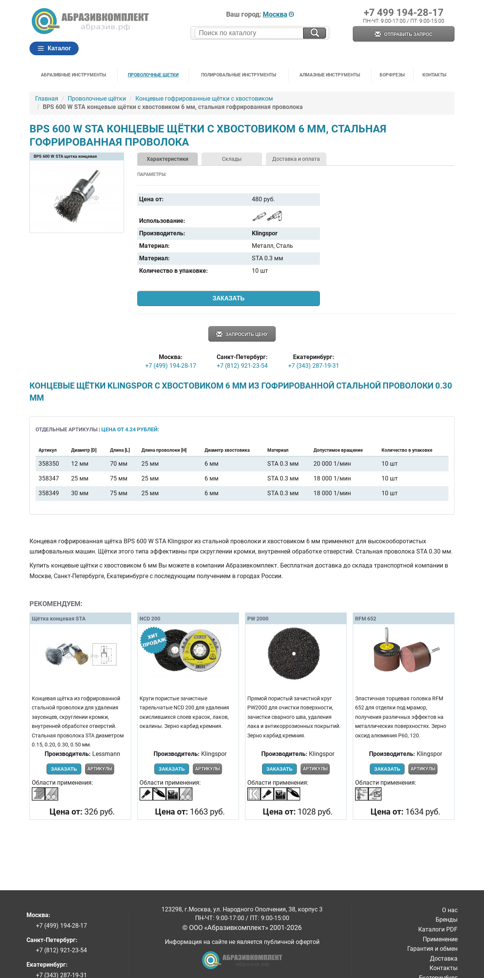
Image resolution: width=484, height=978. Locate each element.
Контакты (434, 75)
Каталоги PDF (438, 929)
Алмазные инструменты (329, 75)
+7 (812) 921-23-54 (242, 365)
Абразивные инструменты (73, 75)
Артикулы (99, 768)
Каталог (54, 48)
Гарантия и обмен (432, 948)
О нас (450, 910)
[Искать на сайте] (314, 33)
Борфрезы (392, 75)
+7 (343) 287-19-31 (313, 365)
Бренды (447, 919)
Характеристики (167, 159)
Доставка (444, 958)
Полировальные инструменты (238, 75)
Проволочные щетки (153, 75)
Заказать (229, 298)
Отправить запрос (403, 34)
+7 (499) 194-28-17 (170, 365)
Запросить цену (242, 334)
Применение (440, 939)
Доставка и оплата (296, 159)
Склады (232, 159)
